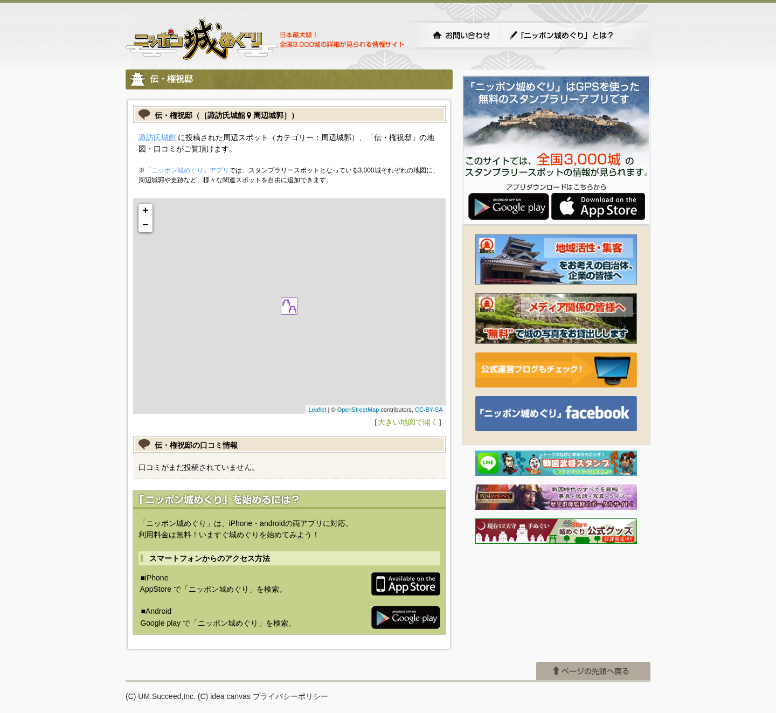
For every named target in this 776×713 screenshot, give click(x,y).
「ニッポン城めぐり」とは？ (572, 35)
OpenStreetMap (358, 409)
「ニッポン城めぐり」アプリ (187, 170)
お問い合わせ (461, 35)
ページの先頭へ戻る (593, 671)
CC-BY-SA (429, 409)
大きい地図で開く (408, 422)
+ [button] (146, 210)
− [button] (146, 225)
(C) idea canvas (224, 696)
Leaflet (317, 409)
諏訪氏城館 (157, 137)
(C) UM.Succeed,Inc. (161, 696)
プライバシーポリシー (290, 696)
